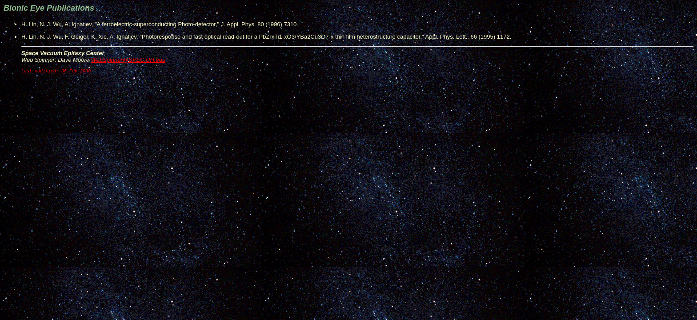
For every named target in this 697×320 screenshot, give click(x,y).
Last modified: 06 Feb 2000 (56, 72)
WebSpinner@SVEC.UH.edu (128, 59)
